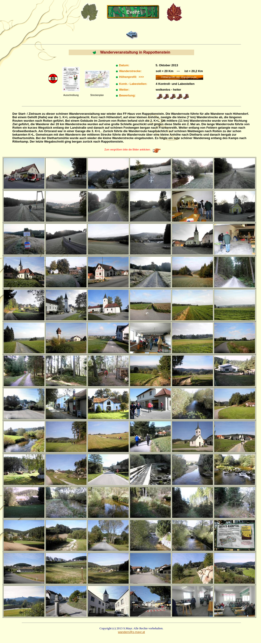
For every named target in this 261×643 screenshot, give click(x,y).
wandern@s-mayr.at (131, 632)
